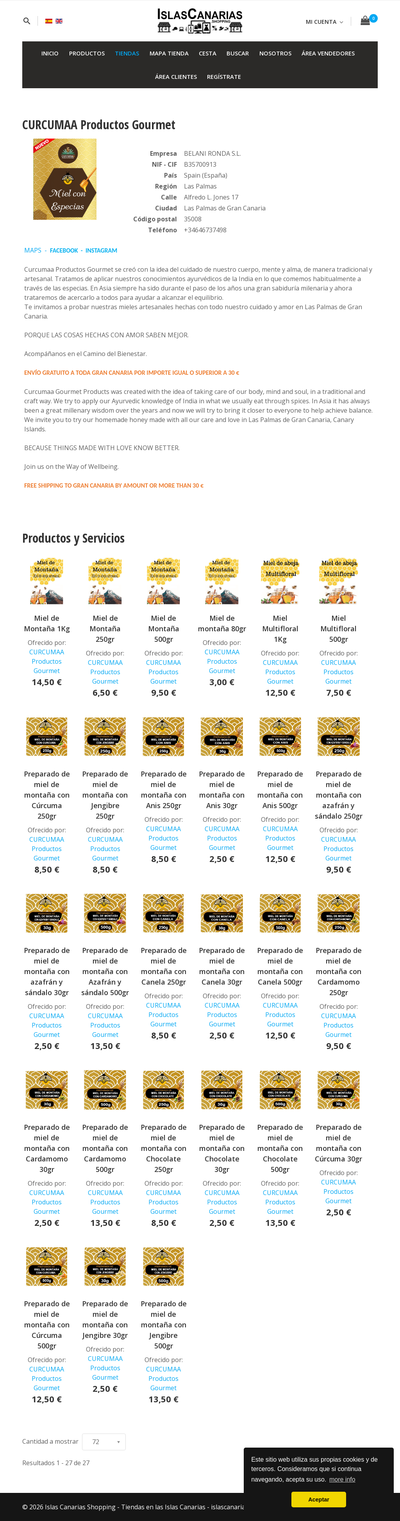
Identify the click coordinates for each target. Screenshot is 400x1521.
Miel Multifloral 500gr (338, 628)
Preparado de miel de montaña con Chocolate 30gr (222, 1148)
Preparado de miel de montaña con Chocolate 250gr (164, 1148)
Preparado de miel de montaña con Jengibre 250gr (105, 795)
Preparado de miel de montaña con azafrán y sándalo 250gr (338, 795)
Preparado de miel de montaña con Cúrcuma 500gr (47, 1324)
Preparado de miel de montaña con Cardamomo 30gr (47, 1148)
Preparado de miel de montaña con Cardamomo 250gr (339, 971)
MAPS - (37, 250)
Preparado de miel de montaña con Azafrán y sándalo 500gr (105, 971)
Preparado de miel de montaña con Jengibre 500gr (164, 1324)
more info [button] (342, 1479)
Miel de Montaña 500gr (163, 628)
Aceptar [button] (318, 1499)
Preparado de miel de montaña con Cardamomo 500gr (105, 1148)
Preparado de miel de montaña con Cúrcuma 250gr (47, 795)
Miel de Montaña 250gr (105, 628)
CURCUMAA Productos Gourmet (46, 661)
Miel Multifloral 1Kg (280, 628)
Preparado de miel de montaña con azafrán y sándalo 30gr (47, 971)
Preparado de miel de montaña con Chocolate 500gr (280, 1148)
